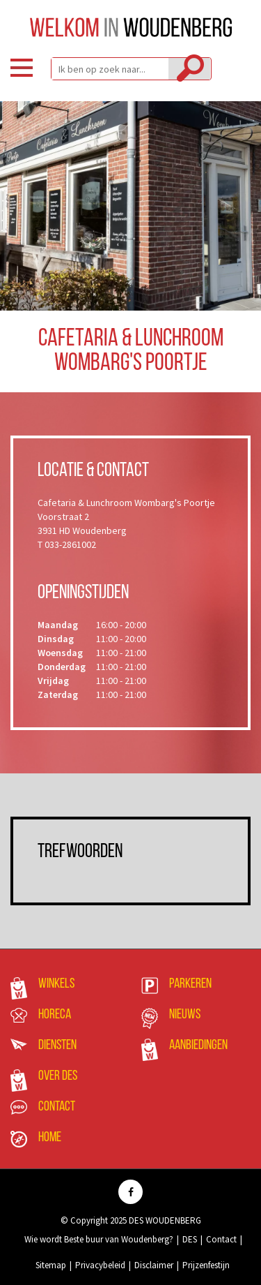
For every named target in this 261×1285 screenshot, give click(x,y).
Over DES (57, 1076)
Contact (56, 1107)
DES (189, 1239)
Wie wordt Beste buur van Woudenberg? (98, 1239)
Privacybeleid (100, 1265)
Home (49, 1138)
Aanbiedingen (198, 1046)
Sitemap (50, 1265)
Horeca (54, 1015)
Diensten (57, 1046)
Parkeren (190, 984)
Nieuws (184, 1015)
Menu (21, 68)
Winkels (56, 984)
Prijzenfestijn (206, 1265)
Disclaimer (153, 1265)
